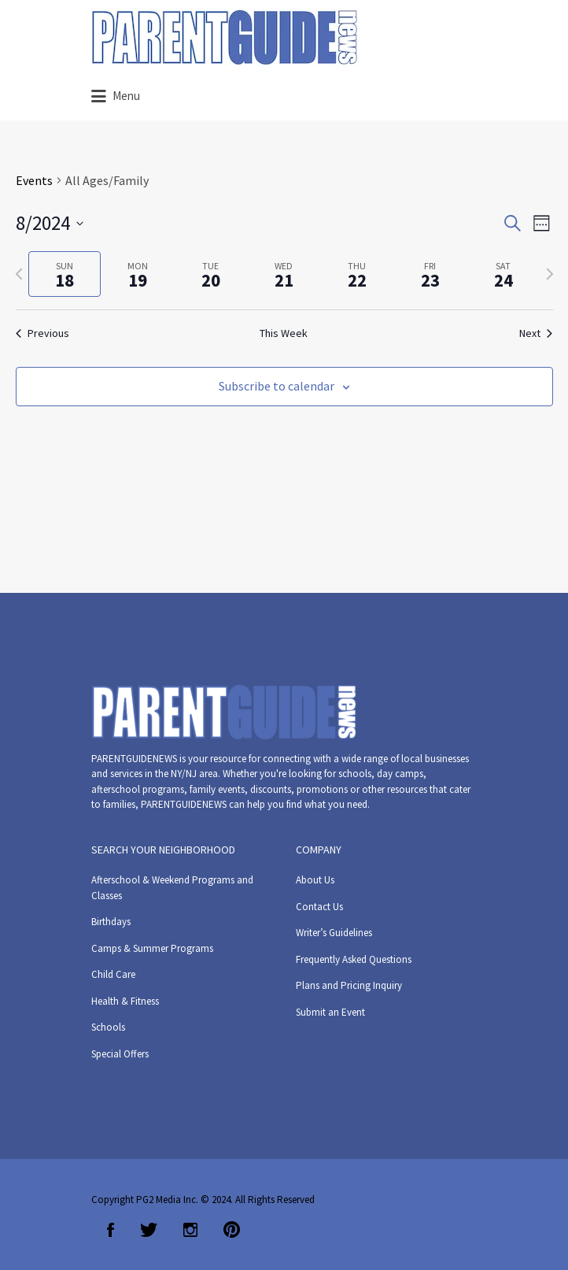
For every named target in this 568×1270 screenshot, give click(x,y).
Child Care (113, 974)
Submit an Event (330, 1012)
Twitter (148, 1229)
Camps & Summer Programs (152, 948)
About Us (315, 880)
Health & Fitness (125, 1001)
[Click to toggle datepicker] (49, 224)
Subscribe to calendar (276, 386)
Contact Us (319, 906)
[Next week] (549, 274)
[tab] (64, 274)
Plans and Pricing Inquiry (349, 985)
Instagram (190, 1229)
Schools (108, 1027)
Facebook (110, 1229)
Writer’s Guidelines (334, 932)
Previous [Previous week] (42, 333)
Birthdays (111, 921)
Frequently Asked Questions (353, 959)
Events (34, 180)
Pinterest (232, 1229)
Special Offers (120, 1054)
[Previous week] (18, 274)
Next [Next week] (535, 333)
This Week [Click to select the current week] (284, 333)
